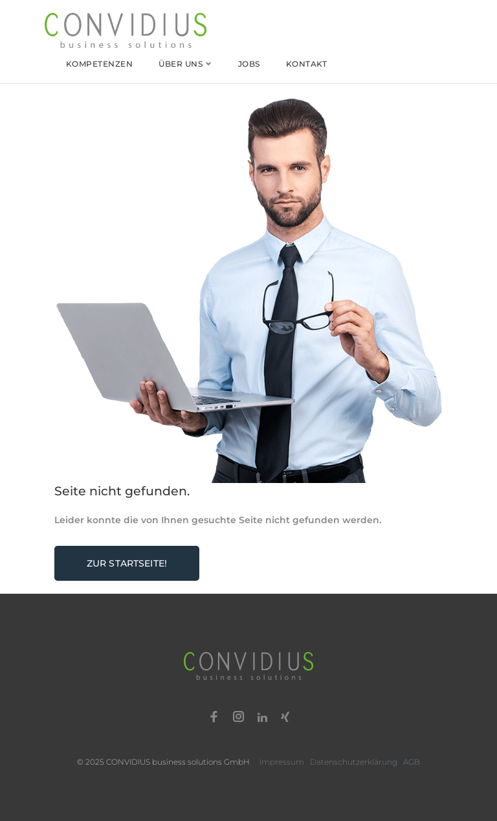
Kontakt (306, 64)
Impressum (282, 762)
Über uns (181, 64)
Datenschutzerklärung (353, 762)
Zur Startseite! (127, 563)
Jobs (249, 64)
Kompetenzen (99, 64)
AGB (411, 762)
